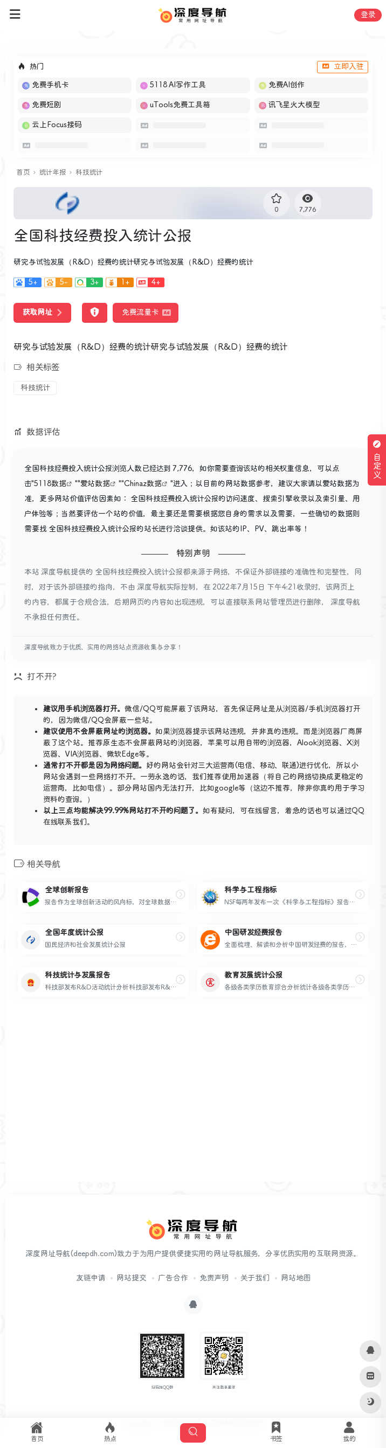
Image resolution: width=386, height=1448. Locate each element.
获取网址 (42, 312)
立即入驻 (342, 67)
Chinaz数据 (143, 484)
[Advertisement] (193, 1098)
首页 (23, 173)
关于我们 (255, 1278)
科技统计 (88, 173)
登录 (368, 15)
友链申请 (90, 1278)
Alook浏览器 (318, 743)
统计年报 (52, 173)
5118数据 (50, 484)
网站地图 (296, 1278)
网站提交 (131, 1278)
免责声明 (214, 1278)
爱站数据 (95, 484)
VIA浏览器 (82, 754)
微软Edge (123, 754)
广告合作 (173, 1278)
